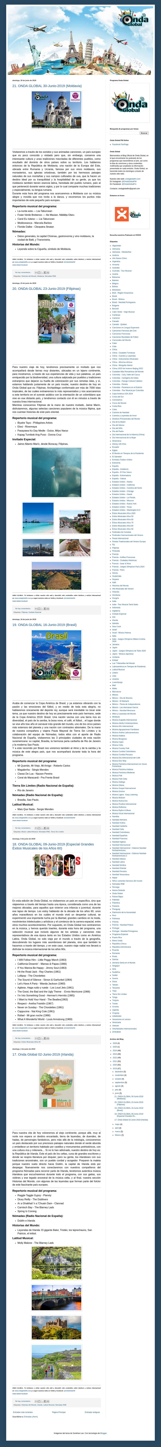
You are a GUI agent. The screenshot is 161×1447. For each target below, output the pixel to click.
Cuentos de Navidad (120, 412)
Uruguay (115, 1013)
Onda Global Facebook (20, 265)
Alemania (116, 249)
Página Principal (58, 1412)
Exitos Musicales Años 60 (31, 1042)
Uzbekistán (116, 1016)
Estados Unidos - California (123, 485)
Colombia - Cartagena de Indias (125, 378)
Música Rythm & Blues (121, 810)
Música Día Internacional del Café (126, 758)
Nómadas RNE (50, 276)
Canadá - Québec (119, 324)
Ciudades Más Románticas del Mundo (128, 372)
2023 (115, 1054)
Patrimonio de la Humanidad (124, 912)
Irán (113, 617)
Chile (114, 346)
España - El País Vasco (122, 472)
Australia (116, 268)
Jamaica (115, 644)
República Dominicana (121, 947)
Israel (114, 630)
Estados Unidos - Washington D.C (126, 510)
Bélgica (115, 283)
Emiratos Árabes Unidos (122, 460)
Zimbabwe (116, 1032)
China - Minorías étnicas (122, 362)
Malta (114, 688)
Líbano (115, 673)
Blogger (103, 1433)
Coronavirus (117, 400)
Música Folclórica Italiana (122, 769)
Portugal (115, 928)
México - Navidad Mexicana (123, 710)
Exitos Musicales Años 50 (122, 516)
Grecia (115, 573)
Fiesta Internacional (120, 538)
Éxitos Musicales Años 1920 (123, 513)
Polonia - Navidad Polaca (122, 925)
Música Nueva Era (119, 801)
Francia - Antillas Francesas (123, 557)
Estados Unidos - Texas (122, 507)
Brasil (24, 832)
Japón (114, 647)
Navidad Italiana (119, 859)
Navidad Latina (118, 862)
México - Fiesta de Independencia (126, 704)
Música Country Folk (120, 748)
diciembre (119, 1072)
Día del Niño (117, 428)
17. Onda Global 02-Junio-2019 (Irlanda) (43, 1054)
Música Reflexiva (119, 807)
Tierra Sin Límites (57, 832)
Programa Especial (120, 934)
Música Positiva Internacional (124, 804)
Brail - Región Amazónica (122, 293)
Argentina (116, 261)
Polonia (115, 922)
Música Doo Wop (119, 761)
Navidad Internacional (121, 845)
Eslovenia (116, 463)
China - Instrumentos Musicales (125, 359)
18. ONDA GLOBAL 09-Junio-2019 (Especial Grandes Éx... (129, 1115)
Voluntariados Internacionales (124, 1029)
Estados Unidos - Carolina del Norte (127, 488)
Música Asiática (118, 736)
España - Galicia (119, 478)
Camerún (116, 318)
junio (117, 1093)
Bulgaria (115, 305)
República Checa (119, 944)
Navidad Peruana (119, 871)
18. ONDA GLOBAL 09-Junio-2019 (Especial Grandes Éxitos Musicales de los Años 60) (53, 846)
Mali (114, 685)
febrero (118, 1135)
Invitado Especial (35, 612)
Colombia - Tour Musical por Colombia (128, 390)
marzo (118, 1131)
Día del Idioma (118, 425)
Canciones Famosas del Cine (124, 331)
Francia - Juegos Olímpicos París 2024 (128, 567)
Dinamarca (116, 441)
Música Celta (117, 745)
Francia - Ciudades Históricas (124, 560)
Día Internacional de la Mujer (124, 438)
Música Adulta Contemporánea (125, 723)
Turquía (115, 1000)
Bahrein (115, 280)
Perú (114, 915)
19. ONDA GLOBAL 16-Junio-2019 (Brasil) (44, 625)
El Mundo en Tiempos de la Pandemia (128, 453)
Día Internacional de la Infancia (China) (128, 435)
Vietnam (115, 1026)
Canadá (115, 321)
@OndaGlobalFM (69, 262)
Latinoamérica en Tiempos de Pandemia (129, 666)
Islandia (115, 623)
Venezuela (116, 1022)
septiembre (120, 1082)
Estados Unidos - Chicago (123, 491)
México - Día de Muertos (122, 698)
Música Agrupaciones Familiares (125, 729)
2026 (115, 1043)
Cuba (114, 409)
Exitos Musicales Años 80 (122, 526)
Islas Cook (116, 627)
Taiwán (115, 985)
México (115, 695)
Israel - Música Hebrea (121, 633)
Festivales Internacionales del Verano (127, 535)
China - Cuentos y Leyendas (124, 356)
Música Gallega (118, 782)
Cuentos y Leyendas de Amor (124, 416)
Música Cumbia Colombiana (123, 751)
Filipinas (25, 612)
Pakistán (115, 900)
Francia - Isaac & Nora (121, 564)
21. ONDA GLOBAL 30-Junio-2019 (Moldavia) (47, 86)
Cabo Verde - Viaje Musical (123, 312)
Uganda (115, 1010)
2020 (115, 1065)
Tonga (114, 997)
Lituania (115, 679)
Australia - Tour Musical (122, 271)
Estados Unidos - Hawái (122, 494)
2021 (115, 1061)
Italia (114, 636)
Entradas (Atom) (31, 1417)
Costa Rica (116, 406)
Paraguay (116, 909)
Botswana (116, 290)
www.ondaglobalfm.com (23, 262)
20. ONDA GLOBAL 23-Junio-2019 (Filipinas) (46, 289)
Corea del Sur (118, 397)
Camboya (116, 315)
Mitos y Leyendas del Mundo (124, 714)
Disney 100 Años (119, 444)
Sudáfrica (116, 972)
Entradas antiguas (92, 1412)
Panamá (115, 906)
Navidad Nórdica (119, 865)
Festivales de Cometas (121, 532)
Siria (114, 969)
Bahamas (116, 277)
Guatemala (116, 576)
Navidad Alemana (119, 820)
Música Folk (117, 776)
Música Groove (118, 791)
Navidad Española (119, 835)
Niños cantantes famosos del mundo (127, 881)
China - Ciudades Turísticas (123, 353)
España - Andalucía (120, 469)
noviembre (119, 1075)
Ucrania (115, 1007)
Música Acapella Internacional (124, 720)
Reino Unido (117, 941)
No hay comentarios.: (23, 272)
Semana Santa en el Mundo (123, 963)
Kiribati (115, 660)
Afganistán (116, 246)
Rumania (116, 953)
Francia (115, 554)
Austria (115, 274)
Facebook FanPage (120, 144)
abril (117, 1128)
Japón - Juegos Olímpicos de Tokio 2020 (129, 651)
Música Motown (118, 798)
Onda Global (117, 893)
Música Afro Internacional (122, 726)
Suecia (115, 978)
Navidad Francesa (119, 839)
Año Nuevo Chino (119, 258)
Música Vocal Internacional (123, 813)
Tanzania (116, 988)
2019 (115, 1069)
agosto (118, 1086)
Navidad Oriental (119, 868)
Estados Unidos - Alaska (122, 482)
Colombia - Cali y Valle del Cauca (126, 375)
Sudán (115, 975)
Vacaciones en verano (121, 1019)
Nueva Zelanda (118, 890)
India (114, 601)
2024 (115, 1050)
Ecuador (115, 447)
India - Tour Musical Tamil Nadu (125, 604)
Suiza (114, 981)
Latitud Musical (32, 832)
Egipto (114, 450)
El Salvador (117, 457)
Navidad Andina (118, 823)
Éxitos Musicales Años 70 (122, 523)
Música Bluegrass (119, 739)
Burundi (115, 309)
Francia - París (118, 570)
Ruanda (115, 950)
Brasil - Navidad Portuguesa (123, 302)
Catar (114, 343)
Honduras (116, 595)
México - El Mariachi (120, 701)
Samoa (115, 959)
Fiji (113, 545)
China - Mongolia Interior (122, 365)
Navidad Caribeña (119, 826)
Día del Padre (118, 431)
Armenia (115, 265)
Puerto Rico (117, 937)
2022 (115, 1058)
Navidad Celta (118, 829)
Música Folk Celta (119, 779)
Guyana (115, 579)
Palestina (116, 903)
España (115, 466)
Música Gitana (118, 785)
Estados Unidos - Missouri (123, 501)
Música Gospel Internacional (124, 788)
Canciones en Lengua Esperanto (125, 328)
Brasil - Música (118, 299)
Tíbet (114, 991)
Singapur (116, 966)
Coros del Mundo (119, 403)
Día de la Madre (118, 422)
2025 (115, 1047)
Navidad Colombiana (120, 832)
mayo (117, 1124)
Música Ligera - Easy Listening (124, 795)
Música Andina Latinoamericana (125, 733)
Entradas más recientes (23, 1412)
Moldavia (40, 276)
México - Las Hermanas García (125, 707)
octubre (118, 1079)
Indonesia (116, 608)
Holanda (115, 592)
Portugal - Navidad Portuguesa (125, 931)
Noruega (115, 887)
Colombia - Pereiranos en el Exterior (127, 387)
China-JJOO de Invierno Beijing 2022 (127, 368)
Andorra (115, 255)
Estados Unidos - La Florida (123, 497)
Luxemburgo (117, 682)
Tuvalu (115, 1004)
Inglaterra (116, 611)
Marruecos (116, 692)
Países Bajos (117, 897)
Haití (114, 582)
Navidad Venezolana (120, 875)
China (114, 349)
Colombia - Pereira (120, 384)
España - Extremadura (121, 475)
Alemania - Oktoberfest (121, 252)
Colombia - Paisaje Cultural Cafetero (127, 381)
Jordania (115, 657)
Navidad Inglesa (119, 842)
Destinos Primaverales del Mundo (126, 419)
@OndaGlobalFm (129, 184)
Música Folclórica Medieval (123, 772)
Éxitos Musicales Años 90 (122, 529)
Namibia (115, 816)
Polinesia (116, 918)
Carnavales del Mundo (121, 340)
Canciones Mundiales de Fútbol (125, 337)
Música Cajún (118, 742)
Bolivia (115, 287)
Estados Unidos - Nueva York (124, 504)
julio (117, 1090)
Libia (114, 676)
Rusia (114, 956)
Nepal (114, 878)
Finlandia (116, 551)
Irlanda (39, 1405)
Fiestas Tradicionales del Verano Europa (129, 541)
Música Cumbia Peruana (122, 755)
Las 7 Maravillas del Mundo (123, 663)
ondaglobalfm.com (132, 179)
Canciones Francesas (121, 334)
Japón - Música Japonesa (122, 654)
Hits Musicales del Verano (123, 589)
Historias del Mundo (29, 276)
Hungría (115, 598)
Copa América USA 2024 (122, 394)
